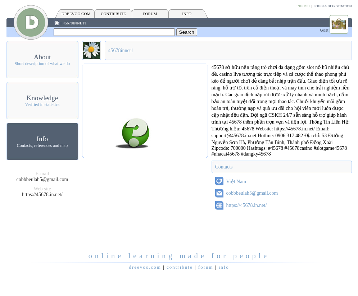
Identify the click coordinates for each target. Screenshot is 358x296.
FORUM (150, 13)
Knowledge (42, 98)
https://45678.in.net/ (42, 194)
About (42, 57)
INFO (186, 13)
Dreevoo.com (76, 13)
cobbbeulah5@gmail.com (42, 179)
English (302, 6)
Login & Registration (333, 6)
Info (42, 139)
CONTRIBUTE (113, 13)
